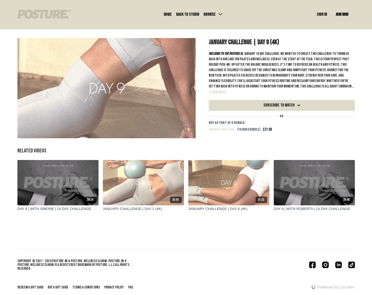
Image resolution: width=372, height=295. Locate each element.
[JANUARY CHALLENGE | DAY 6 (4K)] (228, 209)
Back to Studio (187, 14)
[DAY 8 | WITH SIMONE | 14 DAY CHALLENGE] (58, 209)
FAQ (130, 287)
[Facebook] (312, 265)
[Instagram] (325, 265)
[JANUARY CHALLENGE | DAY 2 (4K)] (143, 209)
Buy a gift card (58, 287)
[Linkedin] (338, 265)
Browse (213, 14)
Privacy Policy (114, 287)
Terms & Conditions (86, 287)
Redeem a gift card (30, 287)
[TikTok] (351, 265)
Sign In (322, 14)
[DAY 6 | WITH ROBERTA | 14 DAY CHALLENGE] (314, 209)
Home (168, 14)
